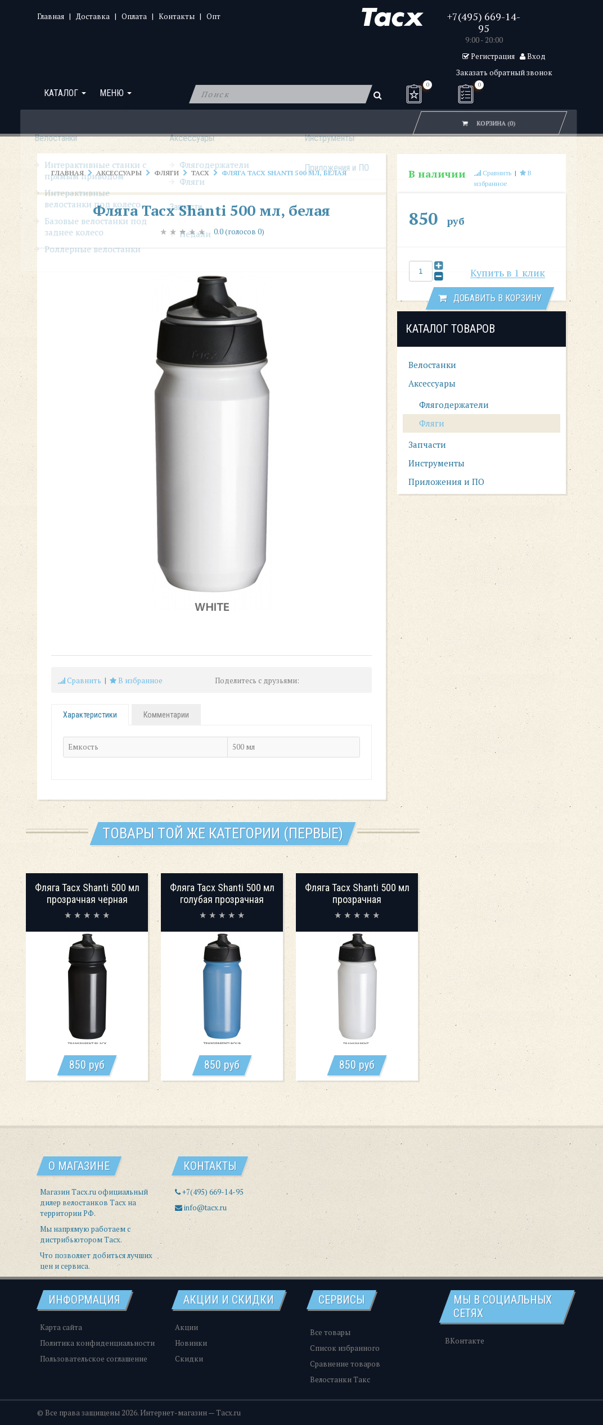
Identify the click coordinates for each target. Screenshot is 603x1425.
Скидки (189, 1359)
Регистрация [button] (488, 56)
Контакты (177, 16)
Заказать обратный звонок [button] (504, 72)
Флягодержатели (453, 404)
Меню (116, 94)
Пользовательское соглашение (93, 1359)
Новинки (191, 1343)
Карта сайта (61, 1327)
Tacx (200, 173)
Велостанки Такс (340, 1379)
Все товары (330, 1332)
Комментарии (166, 714)
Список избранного (345, 1348)
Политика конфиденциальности (97, 1343)
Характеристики (90, 714)
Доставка (93, 16)
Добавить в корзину (490, 298)
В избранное (136, 680)
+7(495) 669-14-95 (483, 22)
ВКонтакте (464, 1341)
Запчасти (427, 444)
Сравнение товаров (345, 1364)
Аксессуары (119, 173)
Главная (50, 16)
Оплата (134, 16)
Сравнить (79, 680)
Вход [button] (533, 56)
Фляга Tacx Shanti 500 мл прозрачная (357, 894)
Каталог (65, 94)
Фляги (166, 173)
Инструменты (436, 463)
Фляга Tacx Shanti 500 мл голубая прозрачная (222, 894)
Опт (213, 16)
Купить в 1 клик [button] (507, 272)
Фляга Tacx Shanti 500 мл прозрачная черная (87, 894)
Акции (186, 1327)
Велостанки (432, 364)
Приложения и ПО (446, 481)
